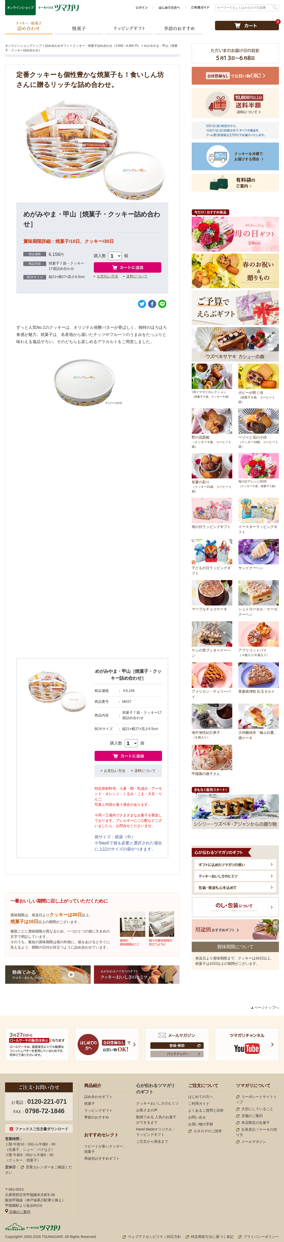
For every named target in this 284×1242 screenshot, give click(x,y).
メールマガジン (251, 1142)
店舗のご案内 (17, 1212)
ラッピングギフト (129, 28)
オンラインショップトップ (23, 46)
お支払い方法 (107, 276)
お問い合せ (197, 1117)
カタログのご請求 (205, 1131)
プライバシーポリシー (258, 1237)
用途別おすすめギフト (102, 1158)
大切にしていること (254, 1109)
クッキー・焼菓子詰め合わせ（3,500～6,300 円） (106, 46)
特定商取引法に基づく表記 (210, 1237)
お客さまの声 (146, 1110)
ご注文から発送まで (152, 1141)
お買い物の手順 (200, 1124)
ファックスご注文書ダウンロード (39, 1129)
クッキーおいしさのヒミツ (157, 1103)
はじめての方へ (200, 1097)
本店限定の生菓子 (253, 1123)
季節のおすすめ (179, 28)
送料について (137, 276)
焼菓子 (79, 28)
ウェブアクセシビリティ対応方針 (151, 1237)
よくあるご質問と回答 (206, 1110)
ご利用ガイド (198, 1103)
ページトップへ (266, 1007)
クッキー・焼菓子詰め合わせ (29, 28)
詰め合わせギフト (57, 46)
